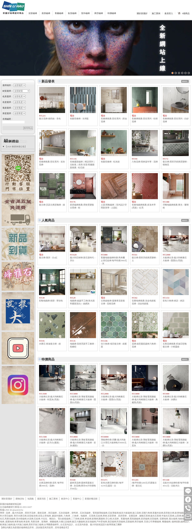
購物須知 (20, 498)
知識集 (30, 498)
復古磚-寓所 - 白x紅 (48, 257)
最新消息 (41, 498)
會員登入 (169, 13)
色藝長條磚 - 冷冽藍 (79, 118)
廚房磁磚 (46, 13)
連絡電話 (188, 508)
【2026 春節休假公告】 (16, 146)
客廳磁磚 (59, 13)
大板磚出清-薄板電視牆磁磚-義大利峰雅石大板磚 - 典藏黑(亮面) (145, 399)
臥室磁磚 (72, 13)
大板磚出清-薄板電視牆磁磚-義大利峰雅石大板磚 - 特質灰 (145, 442)
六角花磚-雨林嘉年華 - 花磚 (145, 161)
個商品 (186, 13)
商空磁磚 (98, 13)
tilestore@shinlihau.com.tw (188, 516)
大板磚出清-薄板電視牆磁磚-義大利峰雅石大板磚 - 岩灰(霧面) (83, 442)
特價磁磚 (112, 13)
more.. (185, 81)
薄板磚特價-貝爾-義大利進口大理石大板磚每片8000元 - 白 (113, 442)
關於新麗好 (142, 13)
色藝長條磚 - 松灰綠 (110, 161)
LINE (188, 491)
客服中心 (77, 498)
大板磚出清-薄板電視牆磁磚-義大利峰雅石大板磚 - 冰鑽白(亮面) (176, 442)
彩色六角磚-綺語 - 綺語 (173, 300)
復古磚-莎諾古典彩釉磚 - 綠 (52, 205)
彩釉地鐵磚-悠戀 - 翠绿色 (51, 300)
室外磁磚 (85, 13)
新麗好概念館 (91, 498)
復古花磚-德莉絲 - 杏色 (50, 118)
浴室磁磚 (32, 13)
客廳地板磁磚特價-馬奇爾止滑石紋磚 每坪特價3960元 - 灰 (114, 260)
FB (188, 500)
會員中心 (65, 498)
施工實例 (156, 13)
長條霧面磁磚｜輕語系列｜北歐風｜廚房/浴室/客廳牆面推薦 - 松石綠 (82, 164)
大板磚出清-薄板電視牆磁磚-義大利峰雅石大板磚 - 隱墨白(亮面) (83, 399)
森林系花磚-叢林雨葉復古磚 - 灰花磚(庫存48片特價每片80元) (83, 486)
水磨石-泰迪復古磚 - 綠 (50, 344)
